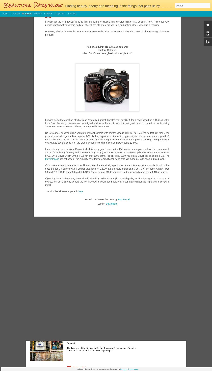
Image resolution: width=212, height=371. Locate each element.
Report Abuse (133, 369)
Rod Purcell (124, 162)
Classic (5, 13)
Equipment (111, 167)
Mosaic (38, 13)
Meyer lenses (52, 122)
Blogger (123, 369)
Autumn (77, 292)
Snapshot (59, 13)
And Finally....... (82, 329)
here (81, 154)
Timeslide (71, 13)
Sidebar (48, 13)
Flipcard (15, 13)
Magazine (27, 13)
